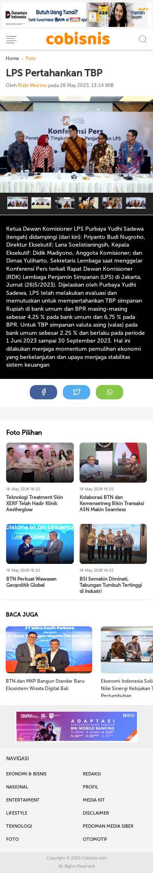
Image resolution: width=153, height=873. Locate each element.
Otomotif (95, 839)
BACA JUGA (22, 614)
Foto (12, 839)
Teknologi (19, 826)
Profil (90, 787)
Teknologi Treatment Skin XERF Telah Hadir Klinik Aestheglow (34, 503)
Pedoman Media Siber (108, 826)
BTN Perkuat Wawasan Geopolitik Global (31, 582)
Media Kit (94, 800)
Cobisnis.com (94, 858)
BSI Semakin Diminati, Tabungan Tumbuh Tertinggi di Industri (111, 585)
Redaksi (92, 774)
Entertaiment (23, 800)
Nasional (17, 787)
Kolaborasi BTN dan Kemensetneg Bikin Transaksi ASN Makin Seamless (112, 503)
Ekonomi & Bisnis (26, 774)
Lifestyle (16, 813)
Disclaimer (96, 813)
